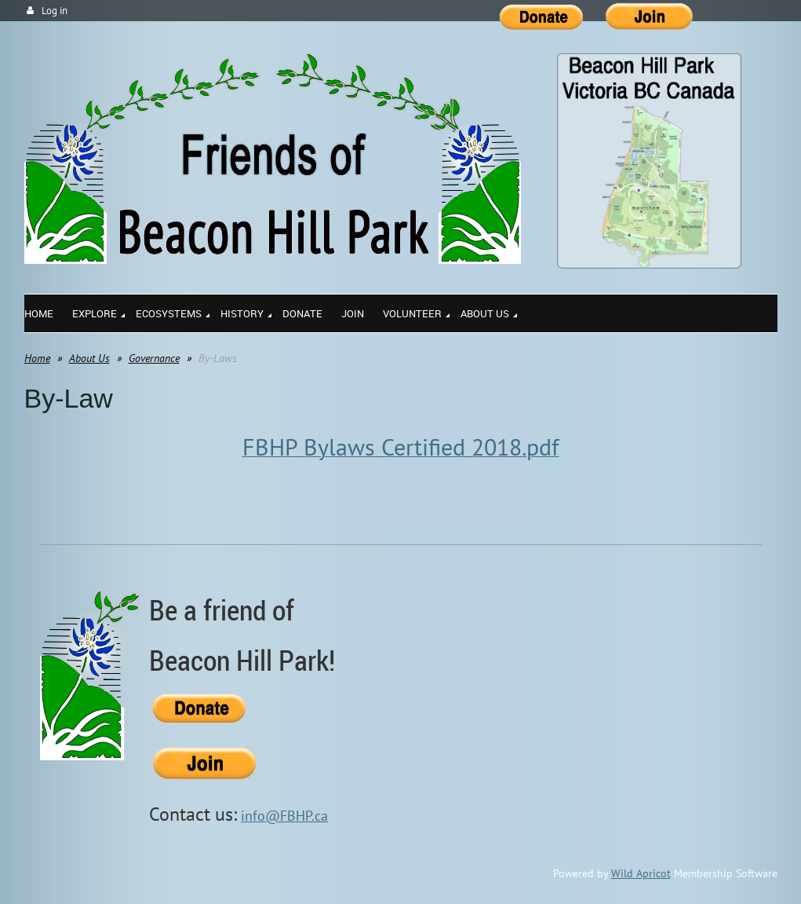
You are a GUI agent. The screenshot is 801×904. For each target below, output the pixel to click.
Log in (54, 10)
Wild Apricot (641, 873)
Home (37, 358)
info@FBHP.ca (284, 816)
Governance (154, 358)
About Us (89, 358)
